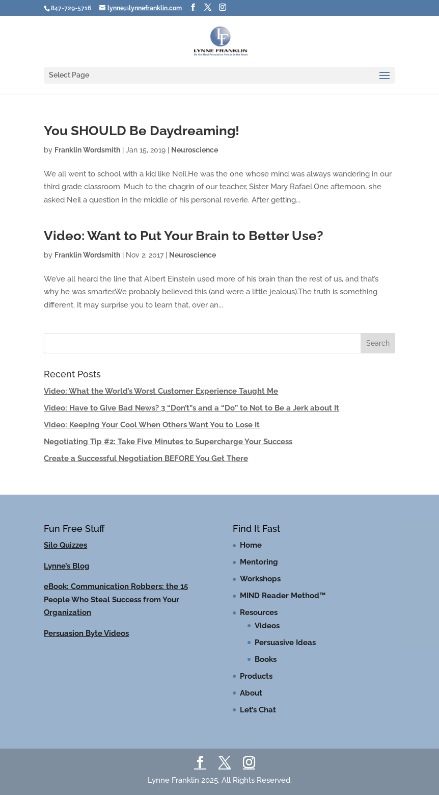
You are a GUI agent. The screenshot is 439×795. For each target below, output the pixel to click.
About (251, 693)
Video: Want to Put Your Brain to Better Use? (183, 235)
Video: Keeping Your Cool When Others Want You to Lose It (152, 424)
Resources (259, 612)
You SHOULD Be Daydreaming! (141, 130)
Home (251, 545)
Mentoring (259, 562)
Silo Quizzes (65, 545)
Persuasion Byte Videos (86, 633)
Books (266, 659)
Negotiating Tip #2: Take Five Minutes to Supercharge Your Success (168, 441)
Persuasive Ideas (285, 642)
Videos (267, 625)
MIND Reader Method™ (282, 595)
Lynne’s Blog (67, 566)
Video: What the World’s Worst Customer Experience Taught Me (161, 391)
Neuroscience (194, 150)
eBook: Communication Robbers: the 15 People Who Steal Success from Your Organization (116, 599)
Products (256, 676)
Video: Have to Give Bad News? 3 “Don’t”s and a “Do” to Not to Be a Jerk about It (191, 408)
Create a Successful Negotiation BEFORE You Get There (146, 458)
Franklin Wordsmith (87, 150)
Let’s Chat (258, 709)
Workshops (260, 578)
